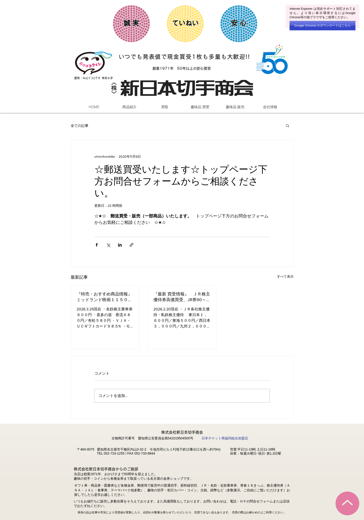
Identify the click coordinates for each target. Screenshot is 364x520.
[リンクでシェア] (131, 245)
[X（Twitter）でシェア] (108, 245)
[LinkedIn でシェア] (120, 245)
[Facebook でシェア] (96, 245)
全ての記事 (79, 126)
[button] (287, 125)
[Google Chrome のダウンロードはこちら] (322, 25)
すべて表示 (285, 276)
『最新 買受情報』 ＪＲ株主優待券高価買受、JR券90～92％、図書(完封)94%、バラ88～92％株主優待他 (181, 297)
